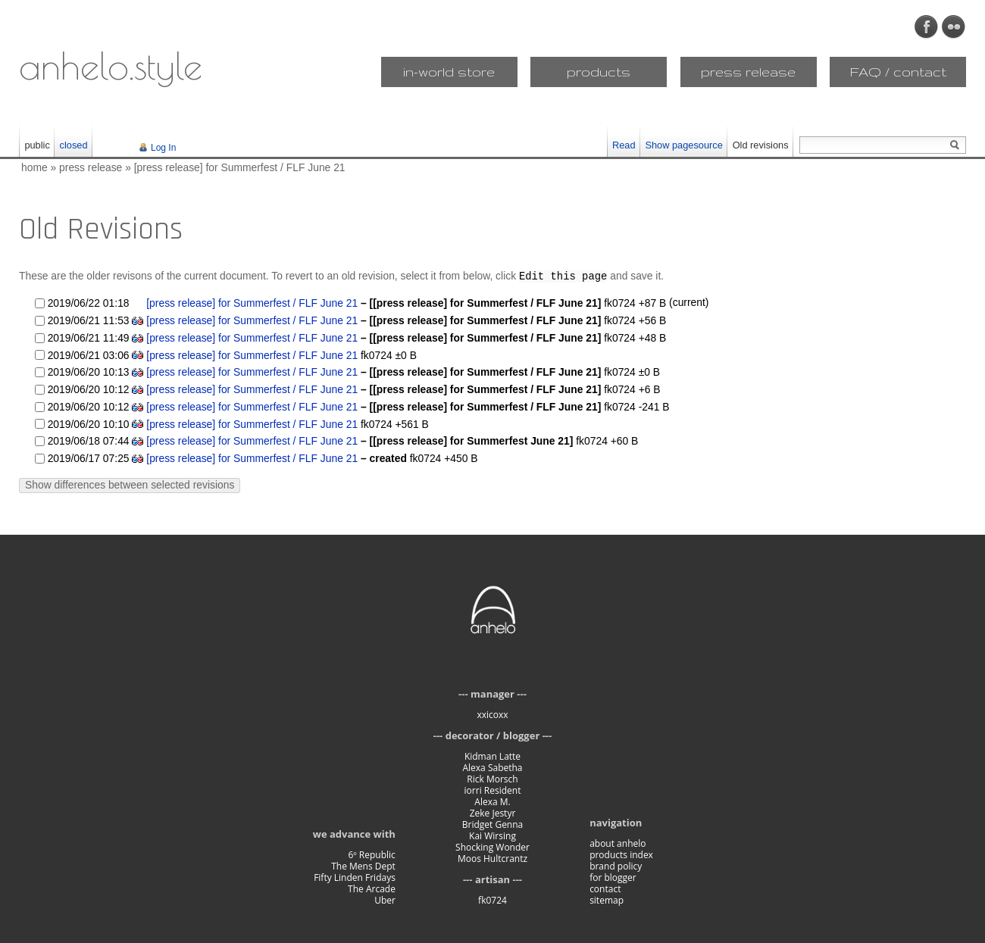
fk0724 (492, 899)
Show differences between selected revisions (129, 484)
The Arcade (372, 888)
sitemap (606, 899)
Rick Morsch (492, 778)
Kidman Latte (492, 755)
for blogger (612, 876)
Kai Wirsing (492, 835)
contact (605, 888)
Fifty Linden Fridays (355, 876)
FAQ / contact (898, 71)
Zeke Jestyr (493, 812)
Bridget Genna (493, 823)
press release (748, 71)
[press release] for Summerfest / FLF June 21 (240, 167)
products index (621, 854)
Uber (385, 899)
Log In (163, 147)
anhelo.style (110, 65)
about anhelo (617, 842)
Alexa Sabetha (492, 766)
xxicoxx (492, 713)
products (598, 71)
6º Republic (371, 854)
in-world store (449, 71)
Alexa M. (492, 801)
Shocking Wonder (492, 846)
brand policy (615, 865)
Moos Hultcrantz (492, 857)
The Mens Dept (363, 865)
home (34, 167)
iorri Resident (492, 789)
